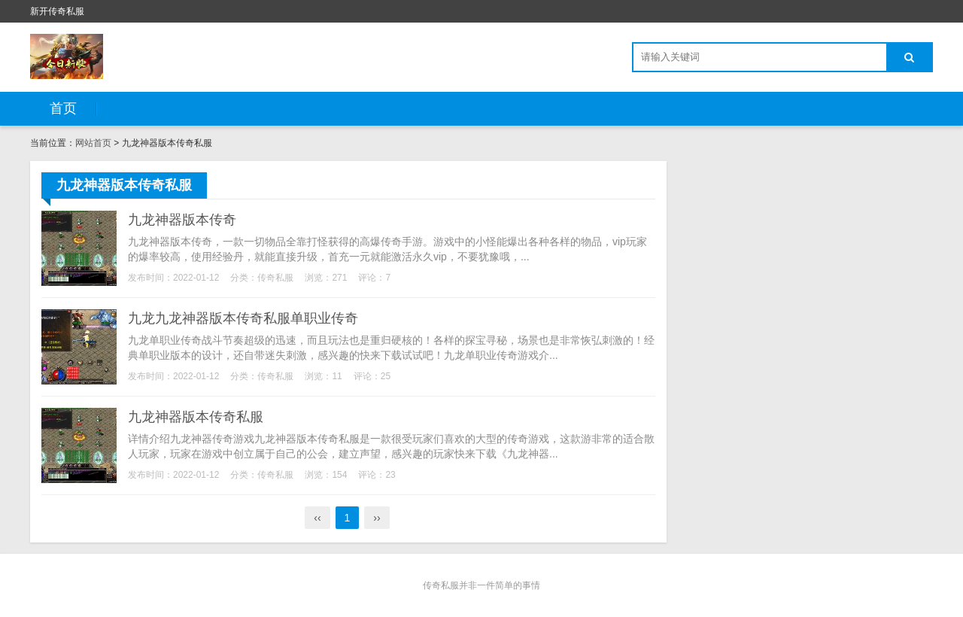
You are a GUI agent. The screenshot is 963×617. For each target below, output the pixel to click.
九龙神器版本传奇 (182, 219)
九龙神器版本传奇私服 (195, 416)
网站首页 (93, 143)
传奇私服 (275, 277)
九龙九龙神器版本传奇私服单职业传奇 (243, 318)
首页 (63, 108)
